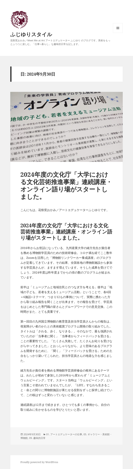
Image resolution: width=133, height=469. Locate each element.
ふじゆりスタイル (31, 34)
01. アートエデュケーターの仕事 (64, 434)
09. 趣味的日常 (37, 438)
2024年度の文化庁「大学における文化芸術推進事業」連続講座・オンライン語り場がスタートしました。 (66, 185)
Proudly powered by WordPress (39, 462)
